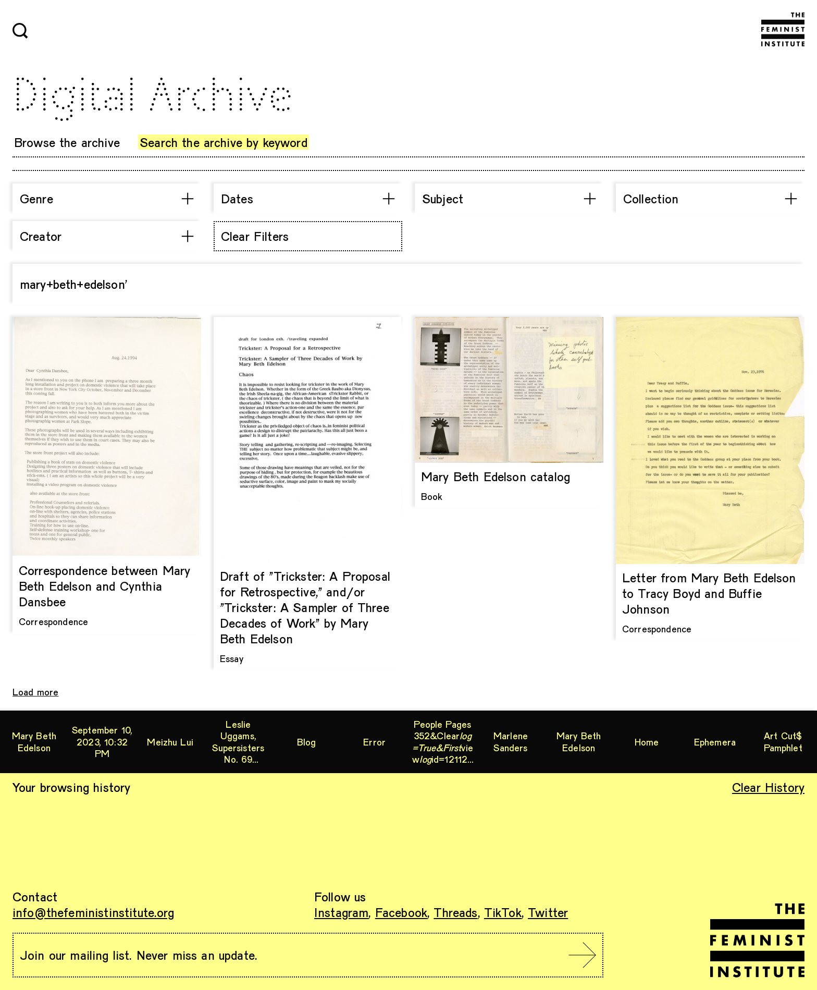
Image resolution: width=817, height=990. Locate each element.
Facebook (401, 912)
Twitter (548, 912)
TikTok (503, 912)
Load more (35, 692)
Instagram (341, 912)
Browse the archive (67, 142)
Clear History (768, 787)
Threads (455, 912)
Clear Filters (255, 235)
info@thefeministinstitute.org (94, 912)
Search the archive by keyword (223, 142)
